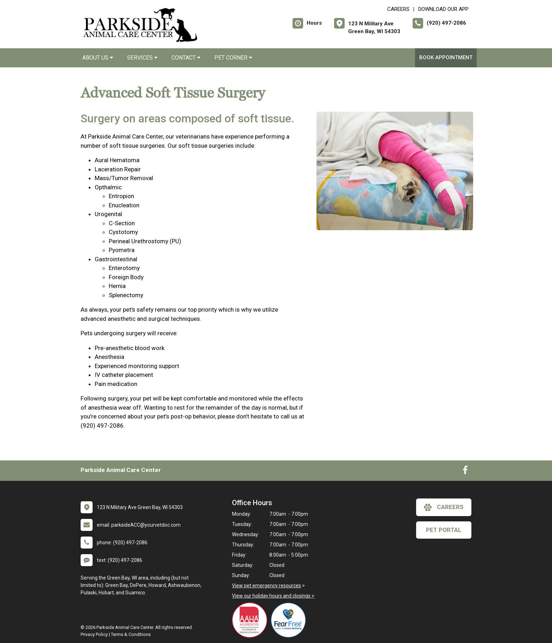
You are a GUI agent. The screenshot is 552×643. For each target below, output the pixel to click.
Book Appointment (445, 57)
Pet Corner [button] (233, 57)
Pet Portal (444, 529)
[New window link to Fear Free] (290, 620)
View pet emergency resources (266, 585)
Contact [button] (185, 57)
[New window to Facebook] (465, 471)
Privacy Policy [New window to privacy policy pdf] (94, 634)
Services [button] (142, 57)
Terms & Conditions (131, 634)
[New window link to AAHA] (251, 620)
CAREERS (398, 9)
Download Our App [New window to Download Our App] (443, 9)
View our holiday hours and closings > (273, 596)
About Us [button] (97, 57)
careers (444, 507)
